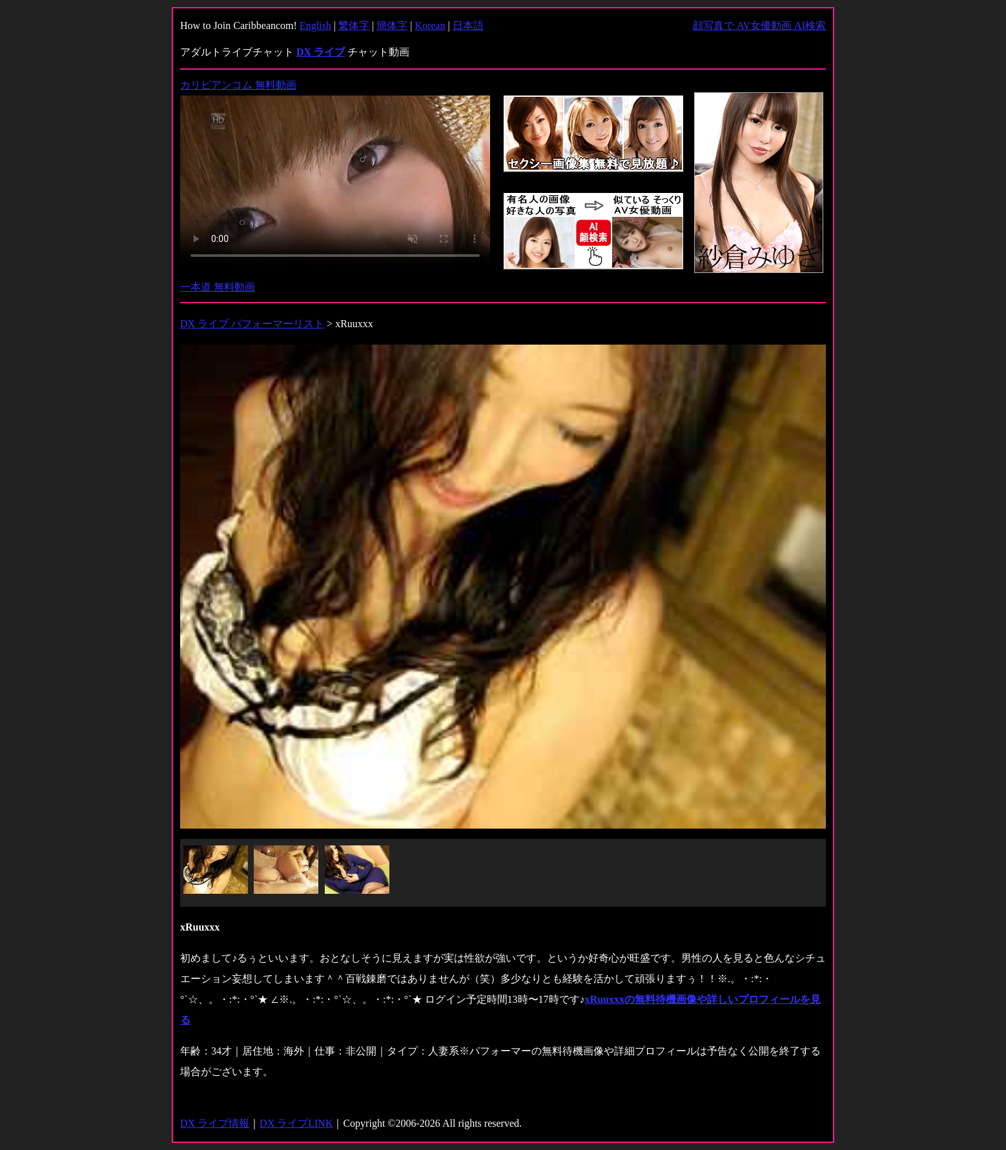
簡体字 (391, 25)
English (315, 25)
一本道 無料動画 (217, 286)
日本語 (468, 25)
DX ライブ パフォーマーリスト (252, 323)
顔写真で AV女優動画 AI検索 (759, 25)
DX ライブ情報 (214, 1123)
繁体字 (353, 25)
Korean (430, 25)
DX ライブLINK (296, 1123)
